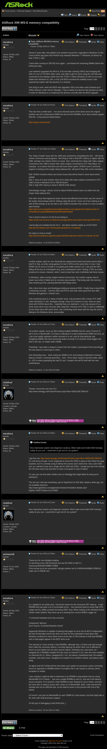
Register (93, 15)
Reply (102, 42)
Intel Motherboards (40, 11)
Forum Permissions (97, 735)
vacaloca (9, 42)
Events (82, 15)
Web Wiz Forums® (55, 741)
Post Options (68, 42)
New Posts (96, 11)
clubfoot (8, 382)
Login (103, 15)
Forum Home (10, 11)
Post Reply (9, 28)
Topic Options (97, 35)
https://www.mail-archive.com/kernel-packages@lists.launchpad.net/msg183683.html (64, 220)
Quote (93, 42)
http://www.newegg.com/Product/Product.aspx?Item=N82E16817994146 (71, 458)
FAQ (66, 15)
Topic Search (82, 35)
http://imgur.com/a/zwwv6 (39, 122)
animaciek (9, 554)
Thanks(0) (81, 42)
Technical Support (24, 11)
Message (32, 35)
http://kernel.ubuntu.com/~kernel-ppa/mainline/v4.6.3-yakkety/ (55, 228)
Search (74, 15)
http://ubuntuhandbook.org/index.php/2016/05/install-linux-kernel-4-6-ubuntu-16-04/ (64, 236)
